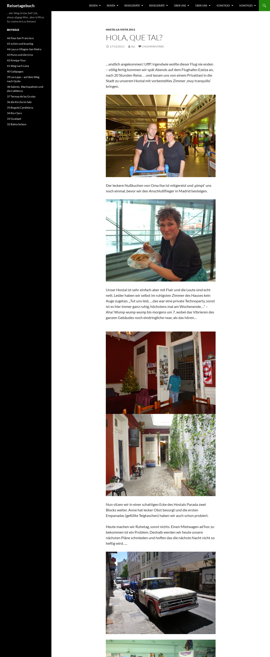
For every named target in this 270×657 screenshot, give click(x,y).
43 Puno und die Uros (20, 54)
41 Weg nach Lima (18, 66)
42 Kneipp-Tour (16, 60)
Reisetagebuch (21, 5)
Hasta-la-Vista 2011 (120, 29)
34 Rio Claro (14, 113)
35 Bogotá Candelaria (20, 107)
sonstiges (223, 5)
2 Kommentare (153, 46)
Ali (133, 46)
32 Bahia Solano (16, 124)
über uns (180, 5)
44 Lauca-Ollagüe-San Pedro (24, 49)
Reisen (93, 5)
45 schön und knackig (20, 43)
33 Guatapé (14, 118)
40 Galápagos (15, 71)
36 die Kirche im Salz (19, 102)
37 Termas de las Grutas (21, 96)
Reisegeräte (132, 5)
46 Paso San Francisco (20, 38)
